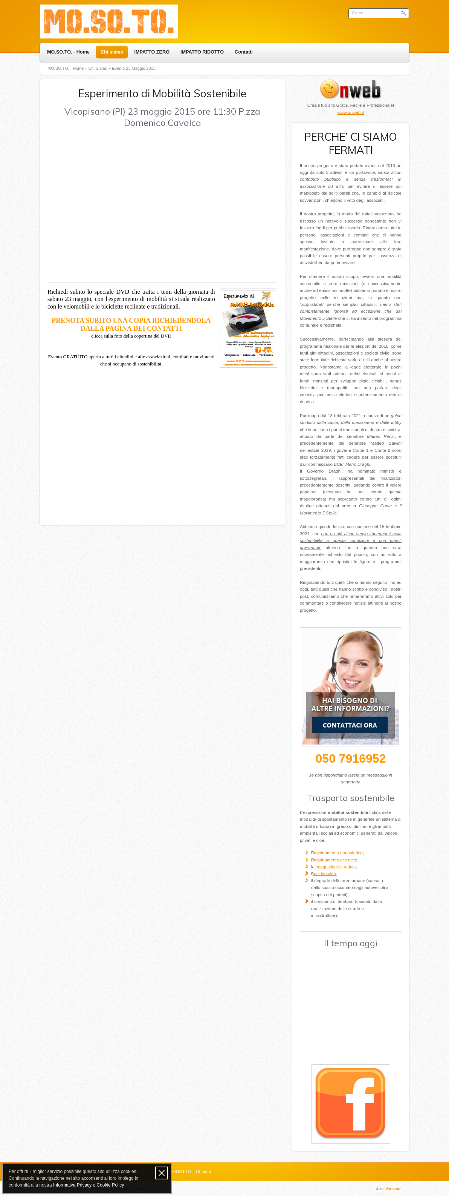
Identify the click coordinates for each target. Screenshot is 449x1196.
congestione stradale (336, 866)
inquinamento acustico (334, 860)
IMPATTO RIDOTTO (202, 52)
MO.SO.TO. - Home (68, 52)
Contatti (244, 52)
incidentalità (324, 873)
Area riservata (389, 1189)
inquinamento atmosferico (338, 853)
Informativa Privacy (72, 1185)
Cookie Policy (110, 1185)
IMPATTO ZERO (152, 52)
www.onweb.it (351, 112)
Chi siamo (112, 52)
